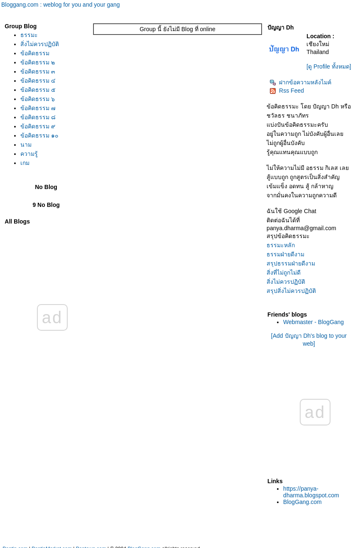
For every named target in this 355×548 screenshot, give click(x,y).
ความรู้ (29, 153)
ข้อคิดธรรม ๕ (38, 89)
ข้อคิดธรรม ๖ (37, 99)
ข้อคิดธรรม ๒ (37, 62)
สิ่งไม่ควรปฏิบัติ (39, 44)
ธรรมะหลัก (281, 245)
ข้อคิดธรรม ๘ (38, 117)
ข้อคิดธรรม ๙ (37, 126)
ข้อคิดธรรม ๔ (38, 80)
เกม (24, 163)
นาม (26, 144)
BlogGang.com (302, 502)
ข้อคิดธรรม (34, 53)
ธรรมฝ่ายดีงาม (285, 254)
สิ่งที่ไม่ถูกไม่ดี (284, 272)
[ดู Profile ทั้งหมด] (328, 66)
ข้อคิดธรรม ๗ (38, 108)
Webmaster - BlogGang (313, 322)
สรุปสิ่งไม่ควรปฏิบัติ (291, 291)
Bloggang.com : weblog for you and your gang (60, 4)
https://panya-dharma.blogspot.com (311, 492)
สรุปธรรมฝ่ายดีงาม (291, 263)
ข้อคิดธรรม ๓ (37, 71)
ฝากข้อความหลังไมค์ (300, 82)
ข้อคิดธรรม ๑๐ (39, 135)
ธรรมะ (29, 35)
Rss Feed (286, 90)
